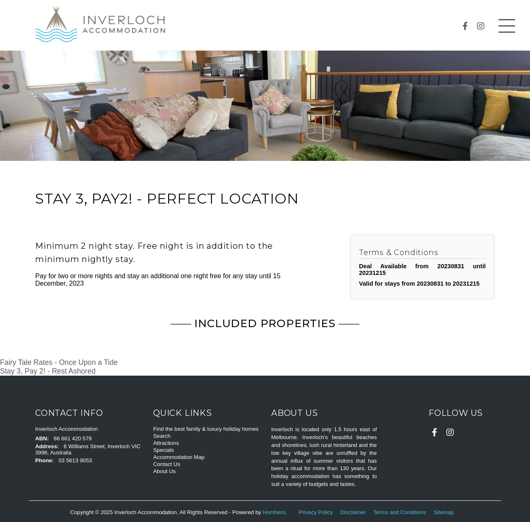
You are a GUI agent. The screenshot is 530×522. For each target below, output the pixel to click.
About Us (164, 471)
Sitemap (444, 512)
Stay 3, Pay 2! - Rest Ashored (48, 371)
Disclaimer (353, 512)
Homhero (274, 512)
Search (162, 436)
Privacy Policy (317, 512)
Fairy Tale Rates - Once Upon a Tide (59, 362)
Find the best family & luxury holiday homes (205, 429)
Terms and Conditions (400, 512)
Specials (163, 450)
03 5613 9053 (75, 460)
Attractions (166, 443)
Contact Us (166, 464)
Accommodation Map (179, 457)
